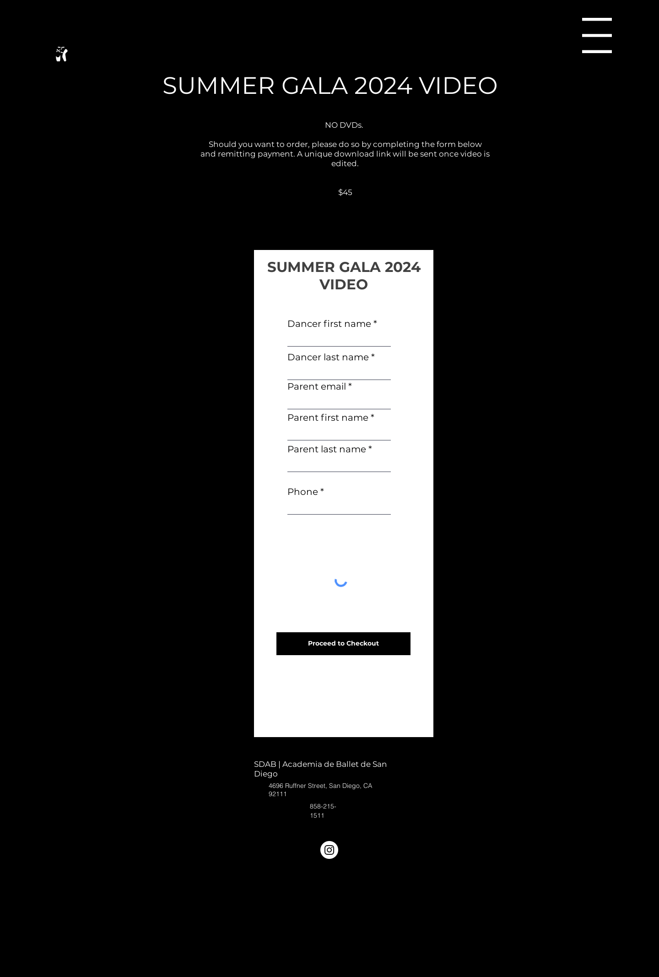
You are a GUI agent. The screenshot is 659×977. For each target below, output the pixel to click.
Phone (302, 491)
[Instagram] (329, 850)
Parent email (316, 386)
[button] (597, 35)
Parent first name (327, 417)
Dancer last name (328, 357)
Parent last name (326, 449)
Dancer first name (329, 323)
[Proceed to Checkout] (343, 643)
